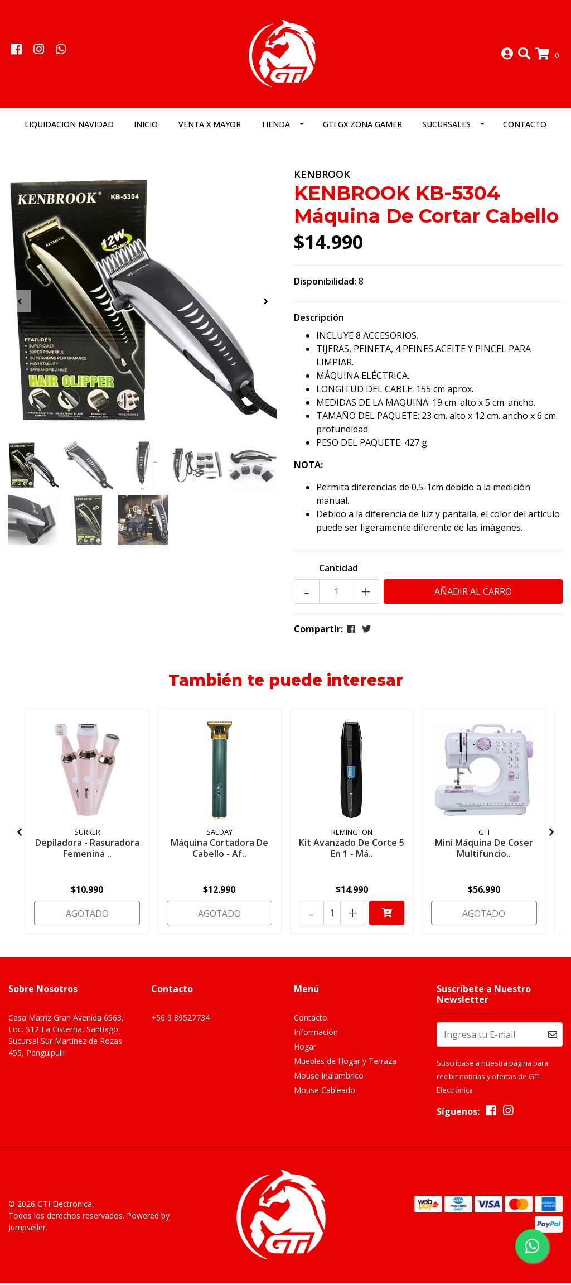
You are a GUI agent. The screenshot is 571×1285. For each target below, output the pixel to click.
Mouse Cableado (324, 1092)
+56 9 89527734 (180, 1019)
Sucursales (446, 126)
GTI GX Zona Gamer (362, 126)
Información (316, 1034)
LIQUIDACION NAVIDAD (69, 126)
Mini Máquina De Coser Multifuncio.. (484, 850)
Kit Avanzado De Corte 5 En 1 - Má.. (352, 850)
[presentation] (19, 303)
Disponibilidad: (325, 283)
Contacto (524, 126)
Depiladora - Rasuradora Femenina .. (87, 850)
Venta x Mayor (209, 126)
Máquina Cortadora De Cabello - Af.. (219, 850)
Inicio (146, 126)
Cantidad (338, 570)
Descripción (319, 320)
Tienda (275, 126)
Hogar (305, 1048)
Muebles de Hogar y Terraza (345, 1063)
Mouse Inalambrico (329, 1077)
